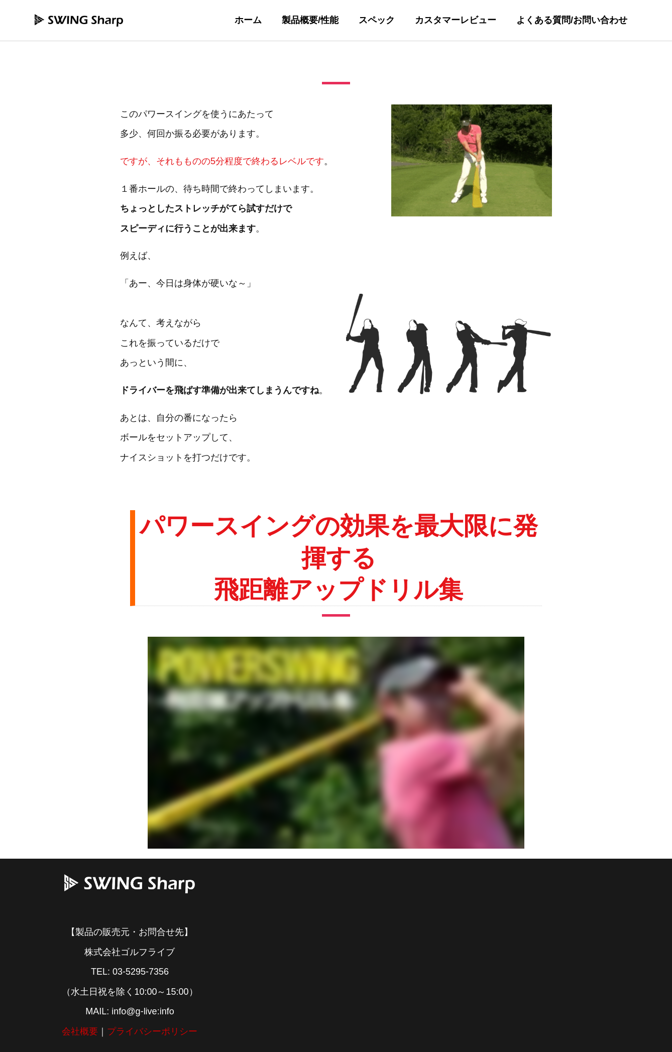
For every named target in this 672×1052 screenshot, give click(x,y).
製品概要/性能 (317, 20)
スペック (382, 20)
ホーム (257, 20)
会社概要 (80, 1031)
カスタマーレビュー (458, 20)
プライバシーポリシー (152, 1031)
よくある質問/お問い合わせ (572, 20)
